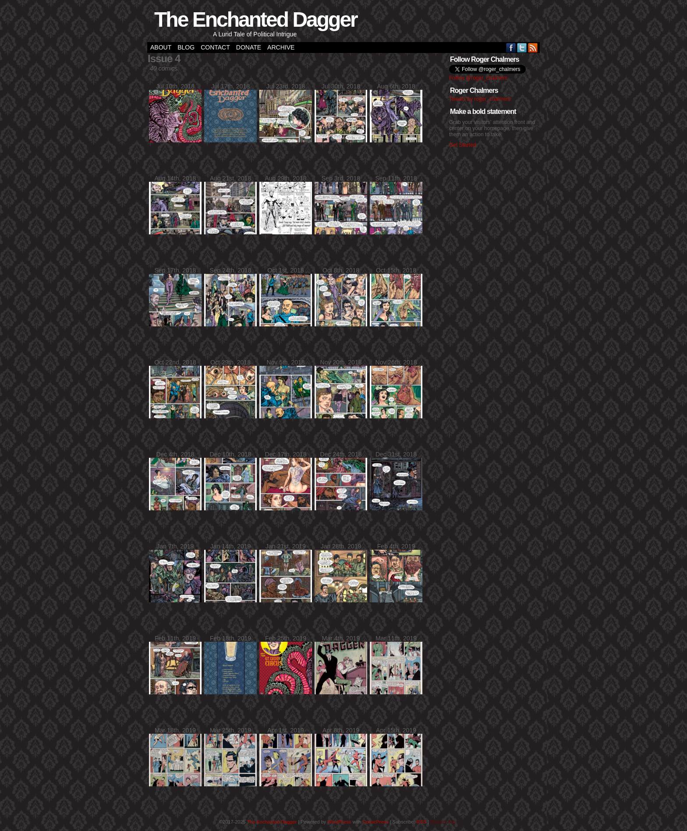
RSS (533, 47)
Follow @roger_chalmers (478, 78)
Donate (248, 47)
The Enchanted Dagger (255, 19)
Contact (215, 47)
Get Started (462, 145)
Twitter (522, 47)
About (160, 47)
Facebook (511, 47)
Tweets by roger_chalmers (480, 99)
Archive (280, 47)
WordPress (339, 821)
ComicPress (375, 821)
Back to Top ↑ (444, 821)
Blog (186, 47)
